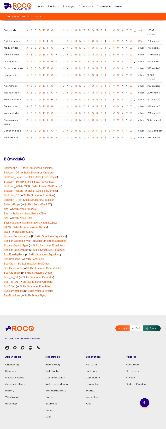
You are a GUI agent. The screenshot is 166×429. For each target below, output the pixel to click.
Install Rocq (52, 364)
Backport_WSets (13, 190)
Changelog (12, 364)
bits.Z (7, 231)
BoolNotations (12, 259)
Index (38, 16)
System (152, 328)
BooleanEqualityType (16, 245)
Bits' (6, 227)
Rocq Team (132, 364)
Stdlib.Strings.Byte (35, 295)
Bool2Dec (9, 286)
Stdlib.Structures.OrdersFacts (43, 268)
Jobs (88, 403)
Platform (53, 6)
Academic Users (15, 384)
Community (86, 6)
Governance (133, 371)
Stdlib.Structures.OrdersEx (37, 277)
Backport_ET (11, 199)
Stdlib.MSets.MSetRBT (37, 204)
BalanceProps (12, 204)
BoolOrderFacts (13, 268)
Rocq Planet (93, 397)
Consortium (104, 6)
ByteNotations (12, 295)
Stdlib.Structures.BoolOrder (33, 263)
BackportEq (10, 168)
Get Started (52, 371)
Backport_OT (11, 172)
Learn (40, 6)
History (9, 390)
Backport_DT (11, 195)
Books (49, 397)
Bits (6, 213)
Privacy (130, 377)
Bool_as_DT (11, 277)
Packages (69, 6)
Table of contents (18, 16)
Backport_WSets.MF (16, 186)
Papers (49, 410)
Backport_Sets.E (13, 177)
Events (90, 390)
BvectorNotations (14, 291)
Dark (136, 328)
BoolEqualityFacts (14, 254)
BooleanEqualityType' (16, 250)
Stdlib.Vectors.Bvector (40, 291)
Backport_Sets (12, 181)
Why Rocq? (12, 397)
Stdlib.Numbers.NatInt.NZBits (29, 213)
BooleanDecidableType (17, 236)
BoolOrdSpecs (12, 272)
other (140, 30)
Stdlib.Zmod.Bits (21, 218)
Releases (11, 371)
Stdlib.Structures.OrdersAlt (38, 172)
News (118, 6)
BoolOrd (8, 263)
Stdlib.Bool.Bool (33, 259)
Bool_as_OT (11, 281)
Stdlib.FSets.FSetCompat (42, 177)
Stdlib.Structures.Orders (39, 272)
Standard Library (55, 390)
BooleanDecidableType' (17, 240)
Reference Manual (56, 384)
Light (122, 328)
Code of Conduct (136, 384)
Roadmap (11, 403)
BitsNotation (11, 222)
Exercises (51, 403)
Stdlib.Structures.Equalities (37, 168)
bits (6, 209)
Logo (48, 416)
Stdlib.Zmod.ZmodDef (24, 209)
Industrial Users (14, 377)
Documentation (55, 377)
